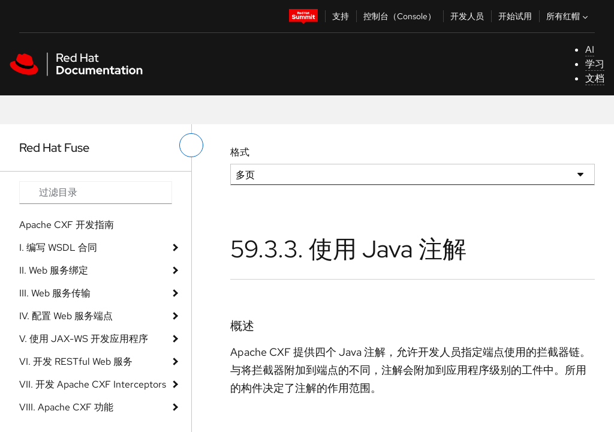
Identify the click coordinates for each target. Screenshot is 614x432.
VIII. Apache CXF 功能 (66, 407)
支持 (340, 16)
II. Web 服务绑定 (53, 270)
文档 (594, 78)
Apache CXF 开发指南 (66, 224)
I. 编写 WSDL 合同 (58, 247)
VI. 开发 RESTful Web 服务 (76, 361)
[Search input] (95, 192)
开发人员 (467, 16)
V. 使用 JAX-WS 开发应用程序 (83, 338)
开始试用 (515, 16)
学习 (594, 64)
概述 (242, 326)
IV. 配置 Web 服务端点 (66, 316)
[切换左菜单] (191, 145)
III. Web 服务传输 (55, 293)
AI (589, 49)
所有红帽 (568, 16)
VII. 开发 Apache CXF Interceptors (92, 384)
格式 (239, 152)
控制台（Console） (399, 16)
